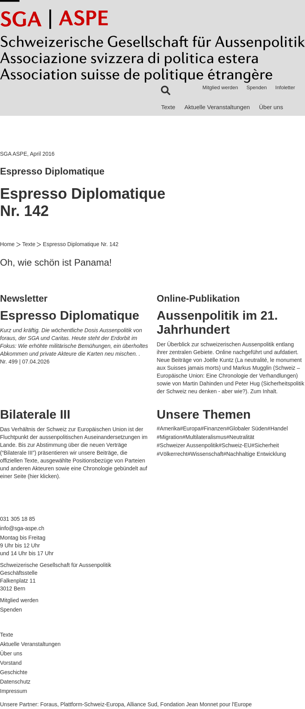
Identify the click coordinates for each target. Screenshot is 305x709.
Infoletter (285, 87)
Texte (168, 107)
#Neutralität (240, 437)
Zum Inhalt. (264, 391)
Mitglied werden (220, 87)
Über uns (271, 107)
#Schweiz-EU (234, 445)
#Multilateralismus (204, 437)
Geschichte (13, 672)
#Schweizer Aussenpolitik (187, 445)
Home (7, 244)
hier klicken (43, 476)
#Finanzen (213, 428)
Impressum (13, 691)
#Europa (190, 428)
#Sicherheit (265, 445)
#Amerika (168, 428)
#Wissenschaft (205, 454)
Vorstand (11, 663)
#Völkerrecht (172, 454)
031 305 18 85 (17, 519)
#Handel (277, 428)
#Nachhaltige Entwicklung (254, 454)
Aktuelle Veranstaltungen (217, 107)
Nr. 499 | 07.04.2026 (25, 361)
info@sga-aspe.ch (22, 528)
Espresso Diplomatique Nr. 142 (81, 244)
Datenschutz (15, 681)
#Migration (169, 437)
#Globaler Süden (246, 428)
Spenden (256, 87)
